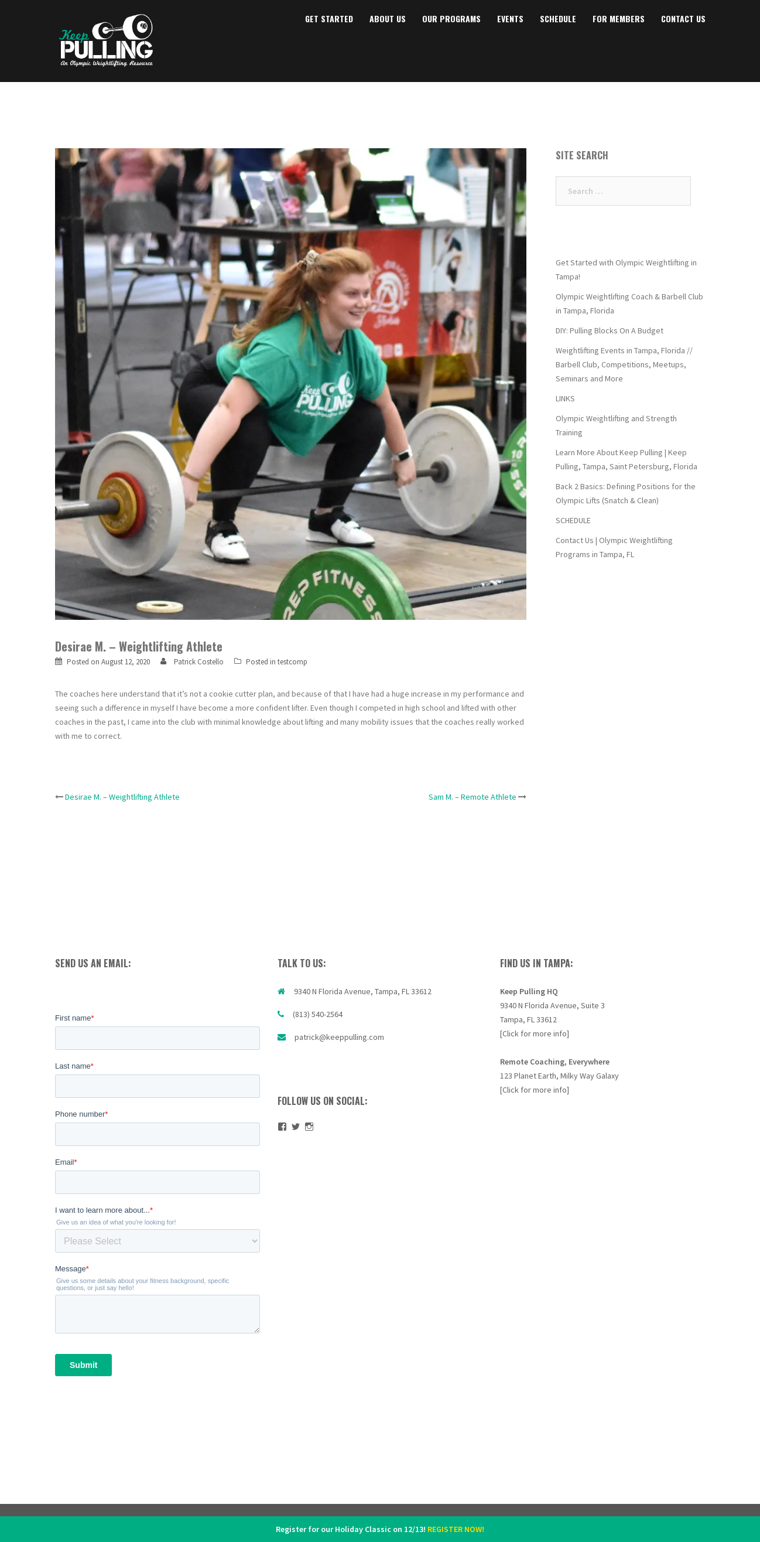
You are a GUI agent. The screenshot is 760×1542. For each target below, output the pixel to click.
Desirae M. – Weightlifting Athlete (122, 797)
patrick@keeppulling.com (339, 1037)
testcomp (292, 662)
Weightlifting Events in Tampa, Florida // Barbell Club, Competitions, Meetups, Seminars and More (624, 364)
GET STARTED (329, 18)
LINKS (565, 398)
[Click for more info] (534, 1033)
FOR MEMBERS (619, 18)
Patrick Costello (199, 662)
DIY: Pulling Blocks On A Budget (609, 330)
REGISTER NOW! (455, 1529)
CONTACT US (683, 18)
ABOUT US (387, 18)
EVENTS (510, 18)
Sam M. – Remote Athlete (472, 797)
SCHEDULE (558, 18)
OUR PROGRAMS (451, 18)
